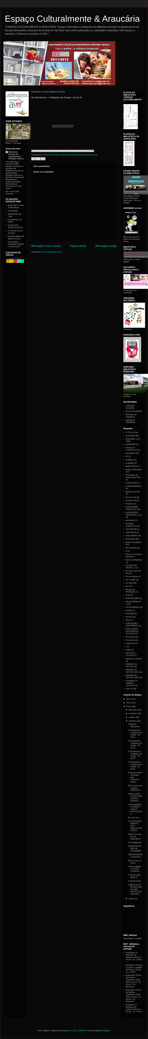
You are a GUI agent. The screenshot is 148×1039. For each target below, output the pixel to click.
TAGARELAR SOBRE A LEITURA (131, 683)
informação (130, 539)
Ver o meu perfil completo (12, 192)
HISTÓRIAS (131, 532)
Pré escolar (130, 637)
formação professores (131, 524)
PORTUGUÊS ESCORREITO (132, 624)
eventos (129, 504)
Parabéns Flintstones (134, 725)
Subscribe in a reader (132, 938)
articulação (130, 453)
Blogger (107, 1030)
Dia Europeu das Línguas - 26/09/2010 (135, 787)
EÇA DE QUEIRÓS (134, 411)
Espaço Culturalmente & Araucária (72, 19)
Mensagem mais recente (46, 246)
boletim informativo (134, 469)
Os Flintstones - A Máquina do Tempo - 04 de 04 (135, 733)
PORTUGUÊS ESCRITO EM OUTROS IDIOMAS (135, 797)
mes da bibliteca (133, 607)
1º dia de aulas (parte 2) (134, 876)
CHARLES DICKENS (130, 407)
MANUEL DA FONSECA (131, 415)
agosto (132, 898)
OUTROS (130, 613)
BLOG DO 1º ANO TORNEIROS (16, 206)
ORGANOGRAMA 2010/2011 (135, 855)
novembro (133, 713)
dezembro (133, 710)
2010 (128, 706)
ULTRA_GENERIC (78, 1030)
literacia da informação (130, 590)
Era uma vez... (134, 817)
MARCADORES (132, 598)
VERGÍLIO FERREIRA (130, 421)
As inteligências (134, 842)
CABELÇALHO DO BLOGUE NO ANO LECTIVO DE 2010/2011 (135, 889)
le (126, 551)
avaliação (130, 463)
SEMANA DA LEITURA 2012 (132, 676)
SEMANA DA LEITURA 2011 (132, 671)
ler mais (129, 583)
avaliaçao (130, 460)
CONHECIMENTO (134, 486)
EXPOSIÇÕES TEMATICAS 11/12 (134, 513)
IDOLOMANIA (132, 536)
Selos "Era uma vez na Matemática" (134, 836)
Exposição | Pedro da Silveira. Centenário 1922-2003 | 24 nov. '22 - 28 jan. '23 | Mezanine (134, 981)
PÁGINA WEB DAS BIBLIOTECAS (16, 237)
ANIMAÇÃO (131, 444)
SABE (128, 650)
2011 (128, 703)
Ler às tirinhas (132, 576)
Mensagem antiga (106, 246)
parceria (129, 617)
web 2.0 (129, 689)
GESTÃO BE (131, 529)
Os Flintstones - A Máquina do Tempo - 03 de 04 (135, 744)
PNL (127, 620)
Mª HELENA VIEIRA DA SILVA (15, 226)
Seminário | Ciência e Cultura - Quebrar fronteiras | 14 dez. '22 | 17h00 (134, 968)
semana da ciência (134, 659)
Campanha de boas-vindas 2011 (133, 476)
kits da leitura (131, 548)
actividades (130, 436)
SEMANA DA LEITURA (131, 665)
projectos (130, 643)
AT (127, 456)
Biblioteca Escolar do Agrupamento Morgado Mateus (16, 155)
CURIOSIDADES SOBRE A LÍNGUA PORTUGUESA (135, 809)
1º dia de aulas (134, 881)
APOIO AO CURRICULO (131, 449)
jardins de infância (133, 542)
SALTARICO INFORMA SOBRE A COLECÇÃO (16, 244)
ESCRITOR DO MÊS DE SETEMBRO (134, 848)
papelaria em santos (15, 258)
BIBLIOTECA (131, 466)
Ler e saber (130, 580)
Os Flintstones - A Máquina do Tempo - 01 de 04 (135, 765)
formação (130, 520)
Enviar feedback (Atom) (52, 252)
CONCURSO (131, 483)
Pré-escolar (130, 640)
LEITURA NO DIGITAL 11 (131, 566)
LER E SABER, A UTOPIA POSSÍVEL (134, 868)
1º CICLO (130, 432)
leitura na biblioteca (134, 560)
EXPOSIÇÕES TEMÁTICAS (132, 508)
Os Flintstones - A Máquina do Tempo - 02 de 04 (135, 754)
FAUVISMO (13, 211)
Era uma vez (131, 497)
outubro (132, 717)
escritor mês (131, 500)
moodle (129, 610)
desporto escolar (133, 491)
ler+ (127, 586)
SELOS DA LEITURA (130, 654)
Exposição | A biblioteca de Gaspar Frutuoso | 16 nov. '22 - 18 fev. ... (134, 957)
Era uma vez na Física (135, 861)
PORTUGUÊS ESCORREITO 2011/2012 (132, 631)
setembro (133, 721)
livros (128, 595)
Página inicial (78, 246)
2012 (128, 699)
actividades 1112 (133, 439)
